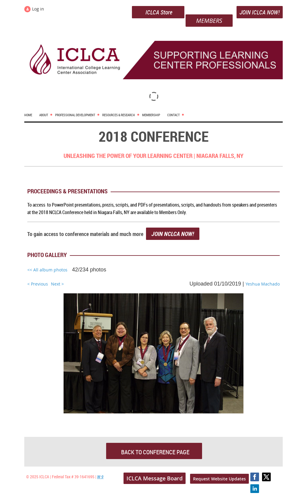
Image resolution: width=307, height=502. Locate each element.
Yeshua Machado (263, 284)
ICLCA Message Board (155, 478)
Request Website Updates (219, 479)
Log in (38, 9)
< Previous (37, 284)
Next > (57, 284)
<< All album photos (47, 270)
